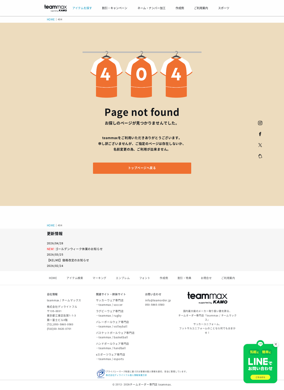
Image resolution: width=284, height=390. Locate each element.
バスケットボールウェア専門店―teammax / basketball (115, 335)
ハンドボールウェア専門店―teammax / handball (112, 346)
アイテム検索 (75, 277)
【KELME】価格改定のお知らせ (68, 260)
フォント (144, 277)
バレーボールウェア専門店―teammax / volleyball (112, 324)
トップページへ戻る (142, 168)
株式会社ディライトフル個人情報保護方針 (126, 375)
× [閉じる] (276, 344)
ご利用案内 (228, 277)
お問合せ (206, 277)
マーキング (99, 277)
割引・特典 (184, 277)
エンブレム (123, 277)
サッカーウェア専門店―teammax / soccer (110, 302)
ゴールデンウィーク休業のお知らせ (79, 249)
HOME (51, 19)
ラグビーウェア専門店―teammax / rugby (110, 313)
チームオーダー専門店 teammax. (151, 384)
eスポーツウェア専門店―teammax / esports (110, 356)
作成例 (164, 277)
